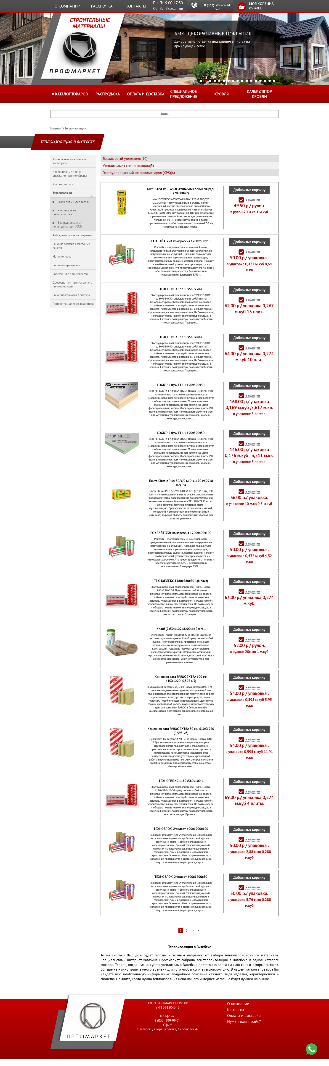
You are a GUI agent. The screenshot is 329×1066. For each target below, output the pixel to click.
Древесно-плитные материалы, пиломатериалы (73, 284)
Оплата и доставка (145, 94)
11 (247, 81)
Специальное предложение (183, 94)
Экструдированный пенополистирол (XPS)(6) (139, 172)
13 (256, 81)
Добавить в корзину (249, 189)
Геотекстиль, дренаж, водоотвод (73, 304)
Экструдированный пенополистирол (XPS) (67, 225)
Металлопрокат (62, 256)
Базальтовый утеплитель (73, 202)
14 (260, 81)
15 (265, 81)
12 (251, 81)
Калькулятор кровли (259, 94)
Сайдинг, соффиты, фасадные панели (71, 246)
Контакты (136, 6)
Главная (55, 128)
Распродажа (108, 94)
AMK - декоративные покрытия (72, 235)
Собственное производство (70, 274)
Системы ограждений (66, 265)
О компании (67, 6)
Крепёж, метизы (63, 184)
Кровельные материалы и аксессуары (69, 161)
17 (274, 81)
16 (269, 81)
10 (242, 81)
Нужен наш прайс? (244, 1028)
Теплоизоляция (75, 128)
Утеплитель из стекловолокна (64, 212)
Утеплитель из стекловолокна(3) (128, 165)
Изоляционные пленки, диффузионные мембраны (70, 174)
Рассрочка (102, 6)
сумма (255, 8)
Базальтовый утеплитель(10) (125, 158)
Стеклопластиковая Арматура (71, 295)
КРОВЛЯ (221, 94)
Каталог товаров (71, 94)
